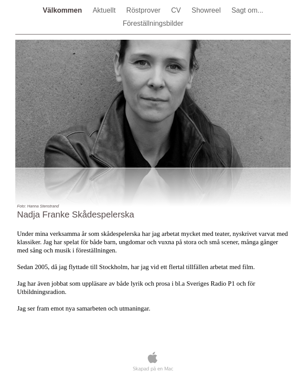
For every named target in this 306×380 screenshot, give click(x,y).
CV (177, 10)
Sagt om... (247, 10)
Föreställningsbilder (153, 23)
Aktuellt (105, 10)
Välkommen (63, 10)
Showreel (207, 10)
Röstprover (144, 10)
